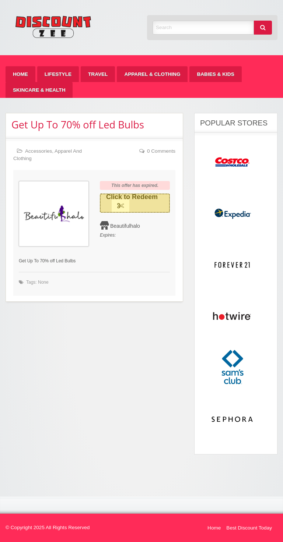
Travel (98, 74)
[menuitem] (20, 74)
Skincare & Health (39, 90)
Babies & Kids (215, 74)
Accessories (38, 151)
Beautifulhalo (125, 226)
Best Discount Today (249, 528)
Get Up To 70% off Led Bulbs (77, 124)
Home (20, 74)
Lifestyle (58, 74)
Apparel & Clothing (152, 74)
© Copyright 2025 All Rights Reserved (48, 527)
